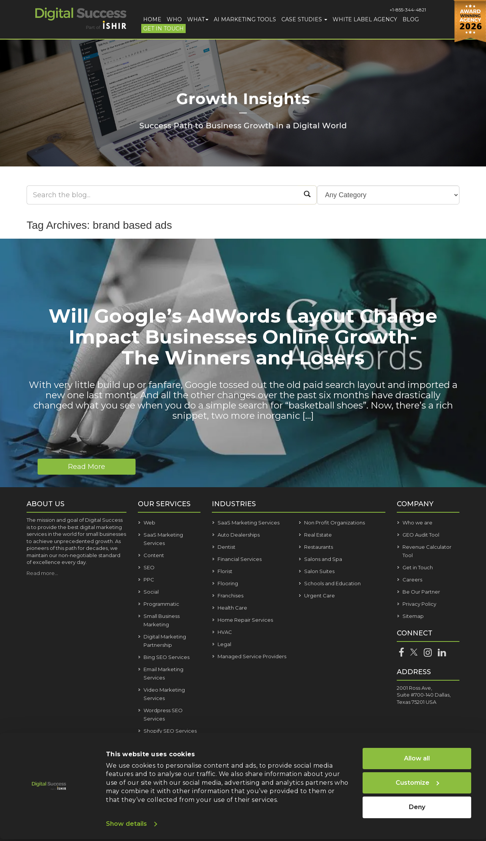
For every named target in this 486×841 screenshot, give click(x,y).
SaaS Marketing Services (248, 522)
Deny (417, 807)
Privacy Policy (419, 604)
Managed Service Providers (252, 656)
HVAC (225, 632)
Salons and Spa (323, 559)
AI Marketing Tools (245, 19)
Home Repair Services (245, 620)
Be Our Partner (421, 592)
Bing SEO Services (166, 657)
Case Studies (304, 19)
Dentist (226, 547)
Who (174, 19)
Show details (126, 823)
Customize (417, 782)
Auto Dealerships (239, 535)
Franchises (230, 595)
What (197, 19)
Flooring (228, 583)
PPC (149, 580)
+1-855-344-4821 (408, 10)
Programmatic (161, 604)
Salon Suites (319, 571)
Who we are (417, 522)
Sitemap (413, 616)
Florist (225, 571)
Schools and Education (332, 583)
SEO (149, 567)
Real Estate (318, 535)
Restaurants (318, 547)
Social (151, 592)
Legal (224, 644)
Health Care (232, 608)
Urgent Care (319, 595)
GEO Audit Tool (420, 535)
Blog (410, 19)
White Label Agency (365, 19)
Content (154, 555)
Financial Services (240, 559)
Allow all (417, 758)
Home (152, 19)
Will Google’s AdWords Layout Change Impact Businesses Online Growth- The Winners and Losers (243, 336)
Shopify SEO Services (170, 731)
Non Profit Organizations (334, 522)
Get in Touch (163, 28)
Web (149, 522)
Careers (412, 580)
